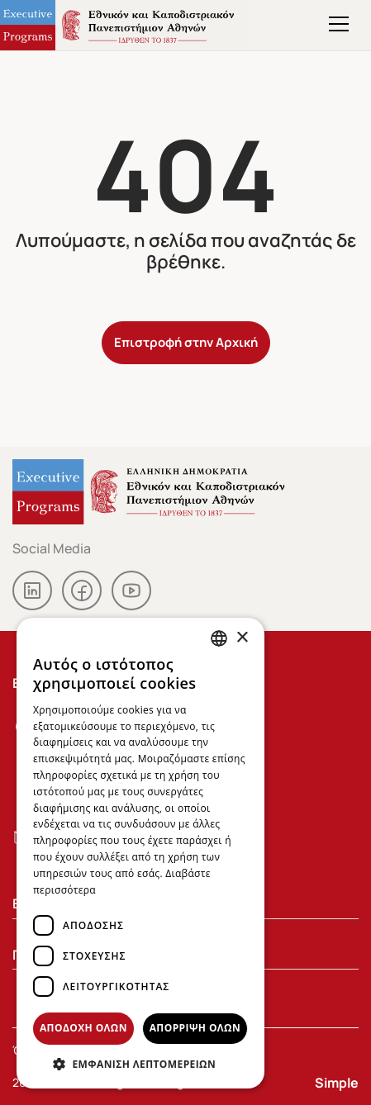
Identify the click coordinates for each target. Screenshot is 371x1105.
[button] (140, 1063)
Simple (337, 1082)
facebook (82, 590)
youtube (131, 590)
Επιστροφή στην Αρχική (186, 341)
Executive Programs (125, 25)
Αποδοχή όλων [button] (83, 1028)
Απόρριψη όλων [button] (195, 1028)
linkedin (32, 590)
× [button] (241, 638)
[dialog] (140, 853)
